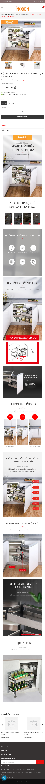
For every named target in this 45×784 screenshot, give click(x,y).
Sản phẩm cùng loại (10, 714)
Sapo (26, 781)
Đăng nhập (36, 1)
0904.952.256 (8, 1)
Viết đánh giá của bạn (7, 83)
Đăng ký (41, 1)
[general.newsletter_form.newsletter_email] (22, 762)
